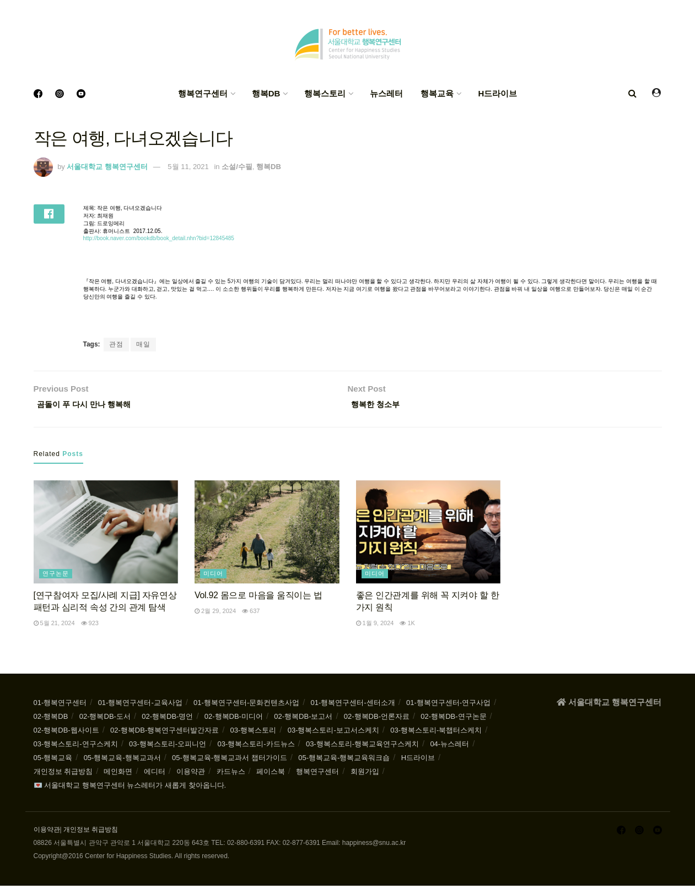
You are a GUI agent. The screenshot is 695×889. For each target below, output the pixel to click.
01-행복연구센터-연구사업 (448, 706)
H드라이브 (497, 93)
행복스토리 (325, 93)
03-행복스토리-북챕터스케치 (436, 733)
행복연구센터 (203, 93)
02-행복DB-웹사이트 (66, 733)
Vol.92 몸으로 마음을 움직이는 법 (258, 598)
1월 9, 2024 (375, 626)
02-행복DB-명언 (167, 719)
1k (407, 626)
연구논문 (55, 576)
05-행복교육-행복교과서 (122, 761)
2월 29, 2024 (215, 613)
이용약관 (190, 775)
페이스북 (270, 775)
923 (90, 626)
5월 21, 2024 (54, 626)
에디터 (154, 775)
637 (251, 613)
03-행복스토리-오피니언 (167, 747)
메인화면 (118, 775)
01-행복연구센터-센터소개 (353, 706)
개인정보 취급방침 (63, 775)
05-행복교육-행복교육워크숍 (344, 761)
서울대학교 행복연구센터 (107, 166)
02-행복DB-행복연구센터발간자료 (164, 733)
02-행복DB (51, 719)
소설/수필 (237, 166)
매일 (143, 344)
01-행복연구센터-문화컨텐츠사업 (246, 706)
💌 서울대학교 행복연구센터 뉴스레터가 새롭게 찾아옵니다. (130, 788)
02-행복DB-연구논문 (453, 719)
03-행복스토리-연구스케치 (76, 747)
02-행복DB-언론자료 (377, 719)
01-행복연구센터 (60, 706)
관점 (116, 344)
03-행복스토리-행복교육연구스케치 (362, 747)
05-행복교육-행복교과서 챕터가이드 (229, 761)
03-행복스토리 (253, 733)
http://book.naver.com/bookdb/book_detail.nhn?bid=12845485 (158, 238)
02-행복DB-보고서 (303, 719)
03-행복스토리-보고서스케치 (333, 733)
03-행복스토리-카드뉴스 (255, 747)
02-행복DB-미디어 (233, 719)
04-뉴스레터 (449, 747)
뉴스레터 (386, 93)
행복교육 (437, 93)
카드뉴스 (231, 775)
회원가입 (365, 775)
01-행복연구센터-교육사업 (140, 706)
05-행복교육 (53, 761)
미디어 (213, 576)
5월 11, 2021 (188, 166)
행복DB (266, 93)
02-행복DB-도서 (105, 719)
